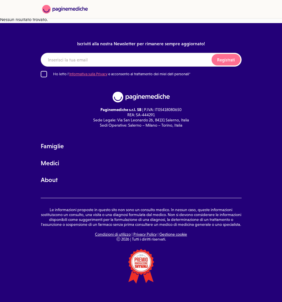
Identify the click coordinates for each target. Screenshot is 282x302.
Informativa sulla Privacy (88, 74)
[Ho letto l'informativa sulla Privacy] (44, 74)
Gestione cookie (173, 234)
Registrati (226, 59)
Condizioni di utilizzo (113, 234)
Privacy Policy (145, 234)
